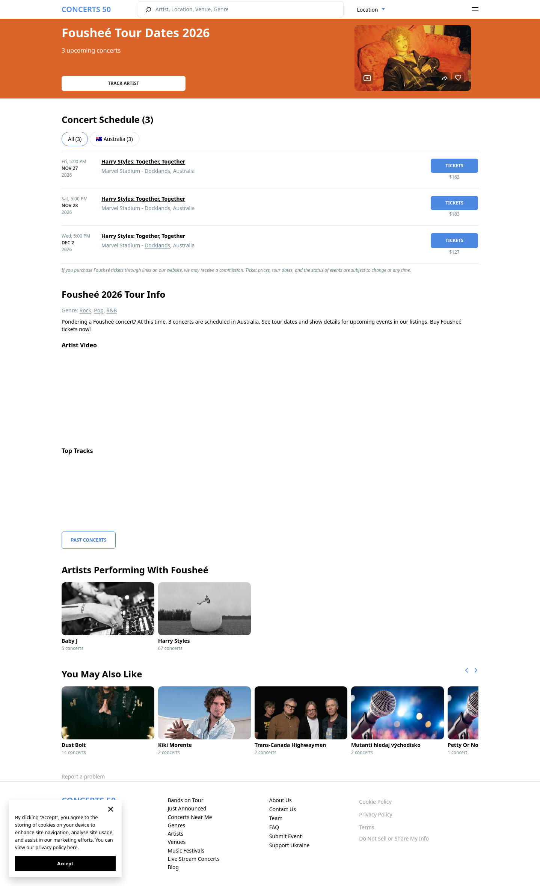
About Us (280, 800)
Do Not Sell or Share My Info (394, 838)
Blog (173, 867)
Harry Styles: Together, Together (143, 161)
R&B (111, 310)
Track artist (123, 83)
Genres (176, 825)
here (72, 847)
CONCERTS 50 (86, 9)
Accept (65, 863)
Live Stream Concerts (193, 858)
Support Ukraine (289, 845)
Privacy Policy (375, 814)
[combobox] (371, 9)
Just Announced (186, 808)
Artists (175, 833)
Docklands (157, 170)
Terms (366, 827)
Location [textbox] (367, 9)
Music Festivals (185, 850)
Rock (85, 310)
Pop (99, 310)
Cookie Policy (375, 801)
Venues (176, 841)
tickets (454, 165)
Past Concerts (88, 540)
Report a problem (83, 776)
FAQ (274, 827)
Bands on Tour (185, 800)
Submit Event (285, 836)
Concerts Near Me (189, 817)
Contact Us (282, 809)
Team (276, 818)
